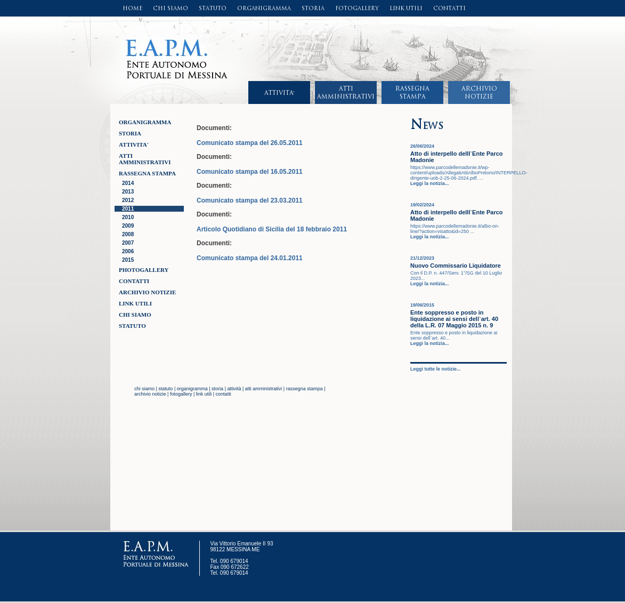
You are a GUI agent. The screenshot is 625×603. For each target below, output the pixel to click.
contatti (223, 394)
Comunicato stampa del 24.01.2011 (250, 258)
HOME (132, 8)
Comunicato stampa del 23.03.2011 (250, 200)
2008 (128, 234)
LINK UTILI (406, 8)
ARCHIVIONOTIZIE (479, 92)
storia (217, 388)
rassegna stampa (304, 388)
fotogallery (181, 394)
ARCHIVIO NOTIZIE (147, 292)
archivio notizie (150, 394)
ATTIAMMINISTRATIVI (346, 92)
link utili (204, 394)
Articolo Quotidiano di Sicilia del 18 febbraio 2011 (272, 229)
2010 (128, 217)
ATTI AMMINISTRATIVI (145, 158)
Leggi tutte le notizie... (435, 369)
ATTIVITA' (279, 93)
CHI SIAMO (170, 8)
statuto (165, 388)
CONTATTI (449, 8)
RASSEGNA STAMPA (147, 173)
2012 (128, 200)
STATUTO (212, 8)
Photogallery (144, 270)
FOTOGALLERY (357, 8)
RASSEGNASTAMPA (412, 92)
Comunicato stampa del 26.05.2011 (250, 143)
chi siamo (144, 388)
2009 (128, 226)
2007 (128, 243)
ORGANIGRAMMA (264, 8)
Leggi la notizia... (429, 183)
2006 (128, 251)
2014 (128, 183)
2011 (128, 209)
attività (234, 388)
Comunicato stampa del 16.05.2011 (250, 171)
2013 (128, 192)
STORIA (313, 8)
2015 (128, 260)
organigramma (192, 388)
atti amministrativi (263, 388)
